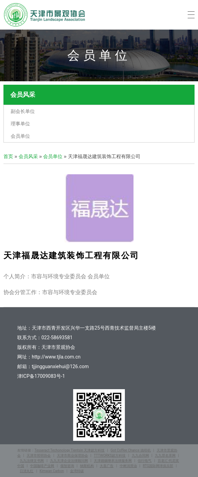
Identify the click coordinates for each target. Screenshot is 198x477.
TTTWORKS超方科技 (110, 455)
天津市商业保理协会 (72, 455)
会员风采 (28, 156)
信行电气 (144, 461)
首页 (8, 156)
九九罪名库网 (165, 455)
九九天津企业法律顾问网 (69, 461)
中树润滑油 (128, 466)
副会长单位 (23, 111)
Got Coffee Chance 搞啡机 (130, 450)
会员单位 (20, 136)
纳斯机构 (87, 466)
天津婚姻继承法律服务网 (113, 461)
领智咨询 (67, 466)
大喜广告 (106, 466)
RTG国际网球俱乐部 (158, 466)
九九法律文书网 (32, 461)
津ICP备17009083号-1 (41, 376)
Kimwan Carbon (52, 471)
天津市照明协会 (39, 455)
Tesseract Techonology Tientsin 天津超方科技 (69, 450)
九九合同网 (140, 455)
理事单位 (20, 123)
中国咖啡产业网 (42, 466)
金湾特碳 (77, 471)
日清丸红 (26, 471)
